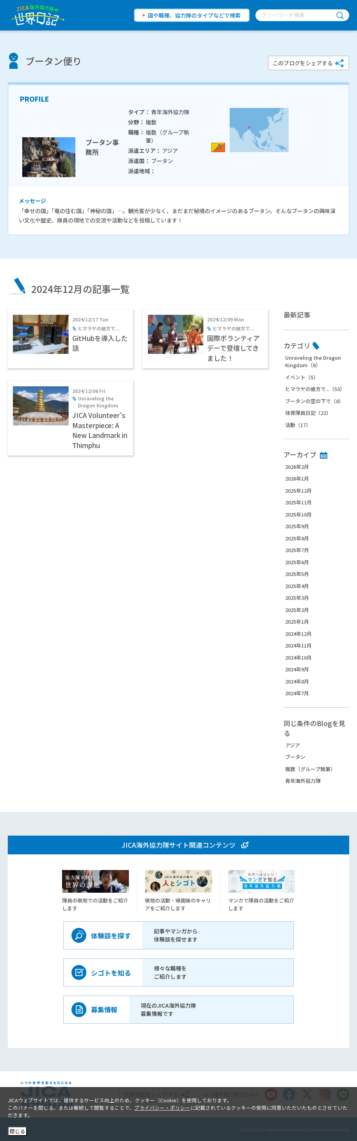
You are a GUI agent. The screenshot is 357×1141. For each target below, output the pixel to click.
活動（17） (298, 425)
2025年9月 (297, 526)
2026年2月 (297, 466)
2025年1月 (297, 621)
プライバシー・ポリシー (162, 1107)
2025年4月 (297, 586)
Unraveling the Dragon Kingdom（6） (313, 361)
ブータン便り (53, 61)
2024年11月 (298, 645)
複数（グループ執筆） (310, 769)
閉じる (17, 1131)
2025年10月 (298, 514)
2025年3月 (297, 597)
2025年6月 (297, 562)
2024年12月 (298, 633)
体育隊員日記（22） (308, 412)
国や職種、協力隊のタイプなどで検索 (194, 15)
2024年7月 (297, 693)
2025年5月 (297, 574)
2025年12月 (298, 490)
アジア (292, 745)
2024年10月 (298, 657)
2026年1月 (297, 478)
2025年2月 (297, 610)
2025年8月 (297, 538)
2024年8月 (297, 681)
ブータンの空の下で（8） (314, 401)
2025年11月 (298, 502)
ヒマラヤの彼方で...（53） (315, 389)
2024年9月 (297, 669)
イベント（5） (301, 377)
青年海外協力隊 (303, 780)
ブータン (295, 757)
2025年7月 (297, 550)
